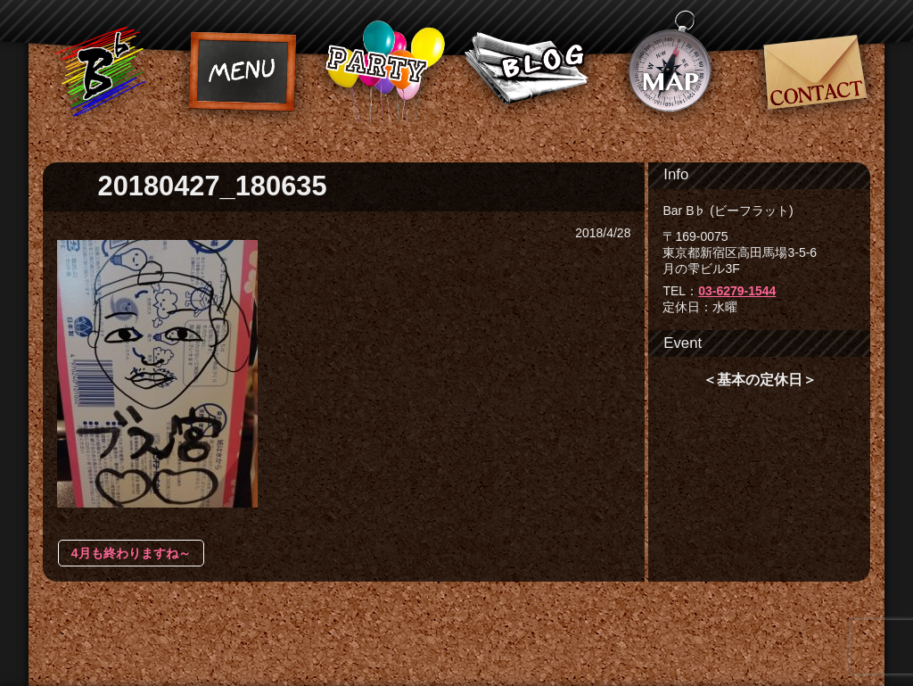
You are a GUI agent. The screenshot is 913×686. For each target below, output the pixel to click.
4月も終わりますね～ (131, 553)
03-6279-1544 (737, 291)
